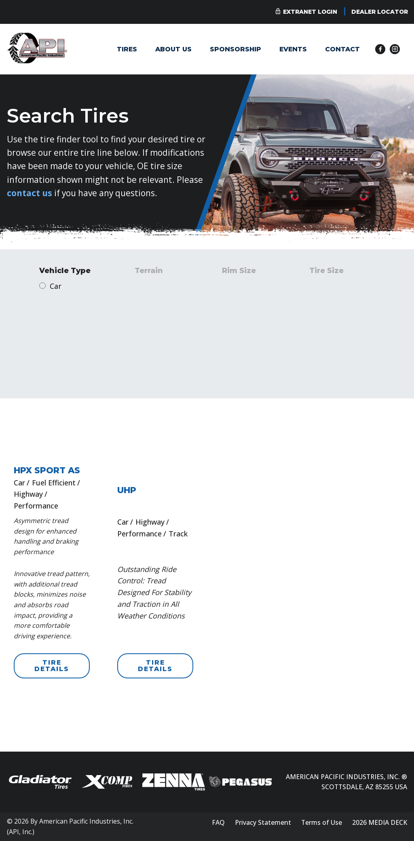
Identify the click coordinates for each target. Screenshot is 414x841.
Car (55, 286)
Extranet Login (310, 11)
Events (293, 49)
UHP (126, 490)
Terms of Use (321, 822)
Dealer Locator (379, 11)
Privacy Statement (263, 822)
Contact (342, 49)
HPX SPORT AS (47, 470)
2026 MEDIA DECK (379, 822)
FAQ (218, 822)
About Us (173, 49)
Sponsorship (235, 49)
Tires (127, 49)
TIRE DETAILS (51, 666)
